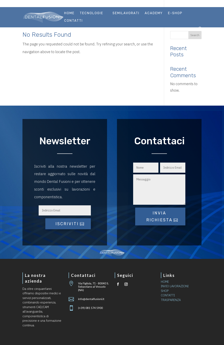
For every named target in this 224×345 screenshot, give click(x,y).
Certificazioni (129, 3)
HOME (165, 282)
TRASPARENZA (171, 300)
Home (69, 13)
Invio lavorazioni (159, 3)
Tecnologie (91, 13)
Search (194, 35)
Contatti (73, 20)
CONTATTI (168, 295)
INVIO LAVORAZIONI (175, 286)
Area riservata (189, 3)
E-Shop (175, 13)
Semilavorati (126, 13)
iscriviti (67, 223)
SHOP (165, 291)
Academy (154, 13)
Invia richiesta (159, 216)
